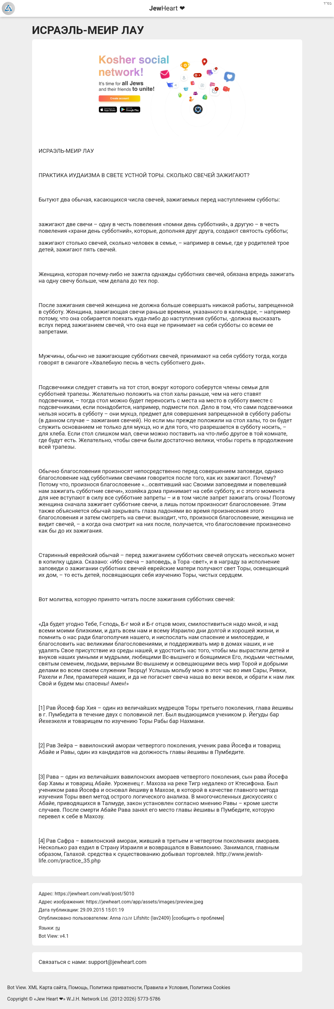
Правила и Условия (166, 987)
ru (58, 928)
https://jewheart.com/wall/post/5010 (94, 894)
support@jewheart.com (117, 962)
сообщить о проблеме (198, 918)
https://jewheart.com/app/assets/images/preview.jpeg (144, 902)
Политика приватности (116, 987)
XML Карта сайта (47, 987)
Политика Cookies (210, 987)
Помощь (77, 987)
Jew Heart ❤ (49, 999)
